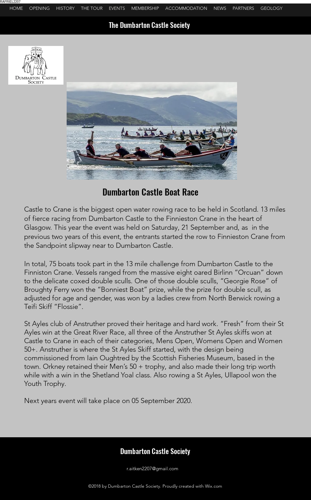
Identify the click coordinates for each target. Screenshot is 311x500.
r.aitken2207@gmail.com (152, 468)
